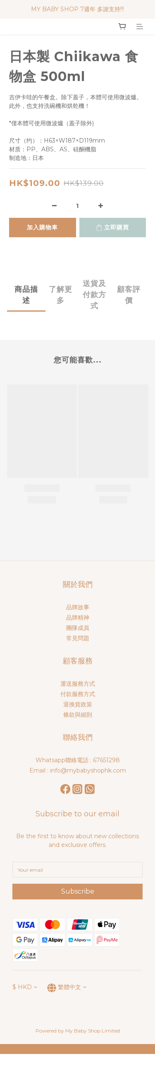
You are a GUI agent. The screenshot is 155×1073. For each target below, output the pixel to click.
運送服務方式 (77, 683)
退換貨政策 (77, 704)
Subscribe (77, 891)
